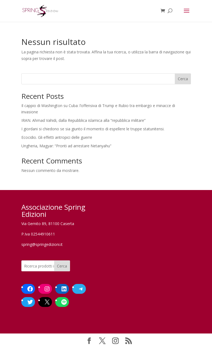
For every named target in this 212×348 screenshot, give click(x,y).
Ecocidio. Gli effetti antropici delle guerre (56, 137)
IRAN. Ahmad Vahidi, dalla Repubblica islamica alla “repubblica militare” (83, 120)
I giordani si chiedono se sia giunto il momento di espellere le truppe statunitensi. (92, 128)
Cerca (183, 78)
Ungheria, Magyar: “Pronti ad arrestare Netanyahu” (66, 145)
